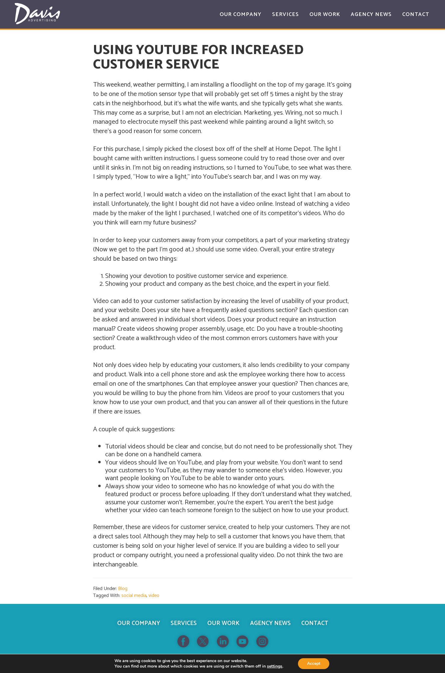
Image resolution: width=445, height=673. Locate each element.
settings (274, 666)
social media (133, 596)
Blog (122, 589)
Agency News (270, 623)
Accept (313, 663)
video (154, 596)
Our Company (138, 623)
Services (184, 623)
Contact (314, 623)
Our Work (223, 623)
